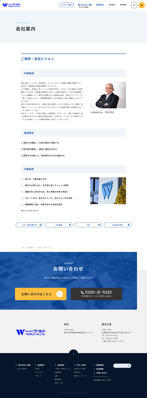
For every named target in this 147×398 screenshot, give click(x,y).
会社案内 (60, 365)
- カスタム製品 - (21, 369)
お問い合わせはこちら (36, 294)
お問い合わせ (101, 372)
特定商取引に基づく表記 (102, 380)
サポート (38, 376)
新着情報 (99, 365)
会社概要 (58, 225)
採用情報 (99, 369)
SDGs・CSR (59, 383)
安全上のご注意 (79, 369)
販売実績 (58, 379)
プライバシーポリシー (101, 376)
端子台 (37, 369)
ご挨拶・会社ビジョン (62, 369)
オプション (39, 372)
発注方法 (77, 372)
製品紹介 (41, 365)
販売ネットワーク (80, 376)
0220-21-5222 (112, 335)
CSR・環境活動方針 (29, 225)
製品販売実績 (118, 225)
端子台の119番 (83, 5)
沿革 (88, 225)
